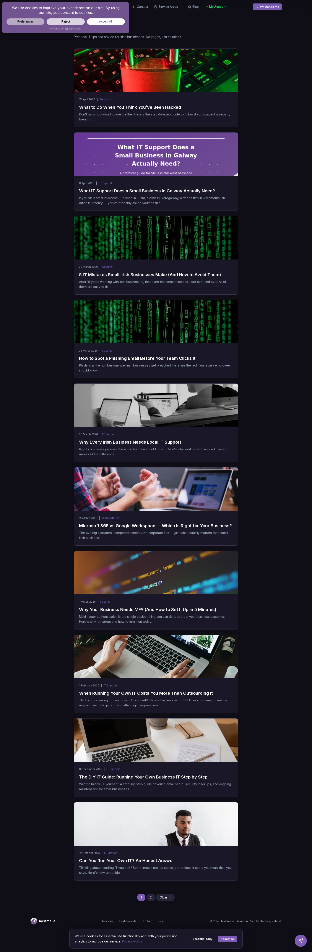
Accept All (228, 939)
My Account (216, 6)
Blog (193, 6)
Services (107, 921)
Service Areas (168, 6)
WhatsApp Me (267, 6)
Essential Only (203, 939)
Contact (140, 6)
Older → (165, 897)
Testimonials (127, 921)
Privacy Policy (132, 941)
